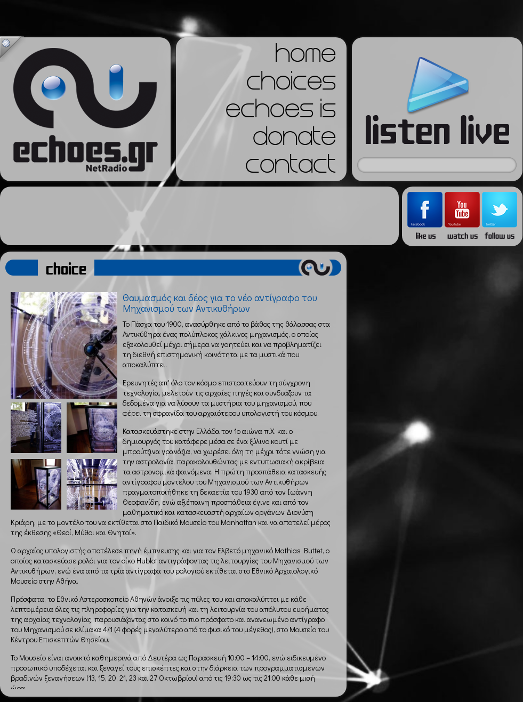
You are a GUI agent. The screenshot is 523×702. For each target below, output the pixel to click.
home (305, 56)
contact (290, 167)
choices (291, 84)
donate (294, 139)
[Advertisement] (199, 216)
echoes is (281, 112)
